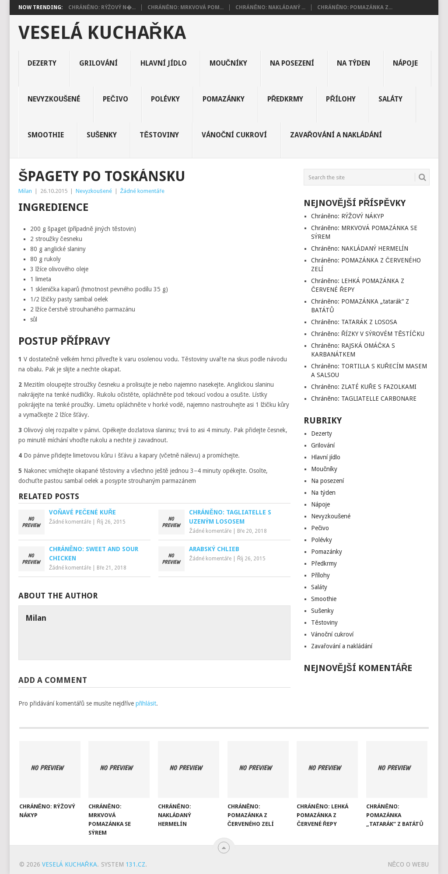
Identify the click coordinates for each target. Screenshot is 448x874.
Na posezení (292, 63)
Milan (25, 191)
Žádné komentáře (142, 191)
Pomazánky (224, 99)
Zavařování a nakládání (336, 135)
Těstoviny (159, 135)
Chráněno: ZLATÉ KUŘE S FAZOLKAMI (363, 386)
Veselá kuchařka (102, 33)
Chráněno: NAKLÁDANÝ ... (270, 7)
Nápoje (405, 63)
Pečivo (115, 99)
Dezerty (42, 63)
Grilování (98, 63)
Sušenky (102, 135)
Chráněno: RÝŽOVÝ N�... (102, 7)
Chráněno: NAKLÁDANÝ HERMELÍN (359, 248)
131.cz (135, 864)
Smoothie (46, 135)
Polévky (165, 99)
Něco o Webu (408, 864)
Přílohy (341, 99)
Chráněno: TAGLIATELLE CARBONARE (363, 398)
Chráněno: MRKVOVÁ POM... (185, 7)
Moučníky (229, 63)
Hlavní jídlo (163, 63)
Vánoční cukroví (234, 135)
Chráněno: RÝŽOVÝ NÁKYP (347, 216)
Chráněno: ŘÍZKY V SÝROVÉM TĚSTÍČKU (367, 333)
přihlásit (146, 703)
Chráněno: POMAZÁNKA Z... (354, 7)
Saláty (390, 99)
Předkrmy (285, 99)
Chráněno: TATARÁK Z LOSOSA (354, 321)
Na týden (353, 63)
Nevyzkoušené (54, 99)
